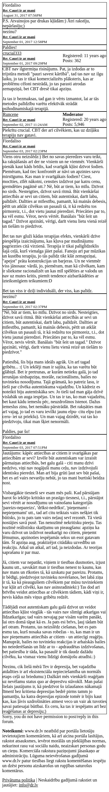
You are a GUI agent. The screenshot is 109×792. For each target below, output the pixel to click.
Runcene (10, 114)
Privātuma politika (18, 780)
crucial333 (12, 53)
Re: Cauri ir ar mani (19, 10)
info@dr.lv (28, 785)
